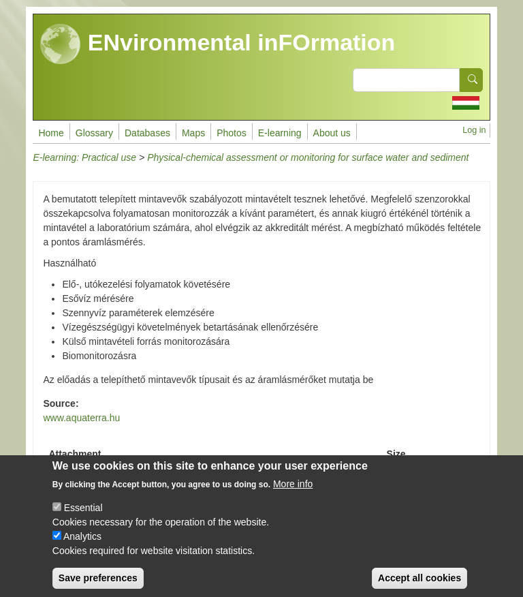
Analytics (82, 546)
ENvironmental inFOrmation (217, 44)
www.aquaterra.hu (81, 417)
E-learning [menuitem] (280, 132)
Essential (83, 517)
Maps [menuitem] (193, 132)
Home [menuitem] (50, 132)
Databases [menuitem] (147, 132)
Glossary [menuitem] (94, 132)
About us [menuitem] (332, 132)
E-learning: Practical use (84, 157)
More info (293, 494)
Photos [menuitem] (232, 132)
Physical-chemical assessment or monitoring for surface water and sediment (308, 157)
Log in (474, 130)
